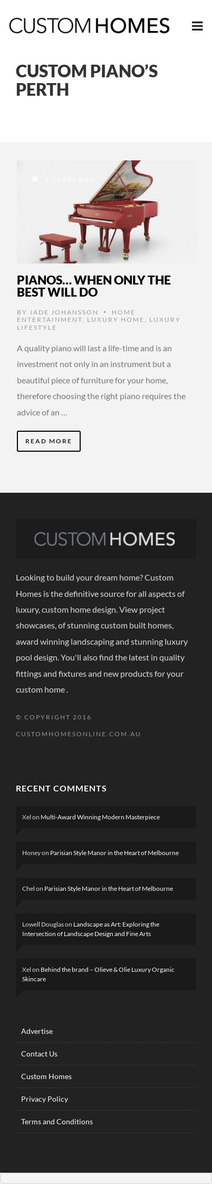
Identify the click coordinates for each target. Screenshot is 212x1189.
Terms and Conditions (57, 1121)
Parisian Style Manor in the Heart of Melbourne (114, 853)
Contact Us (39, 1053)
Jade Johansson (64, 312)
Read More (48, 441)
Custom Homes (46, 1076)
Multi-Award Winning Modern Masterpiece (100, 817)
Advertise (37, 1031)
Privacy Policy (44, 1098)
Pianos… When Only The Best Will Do (94, 285)
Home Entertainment (76, 315)
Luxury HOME (115, 319)
